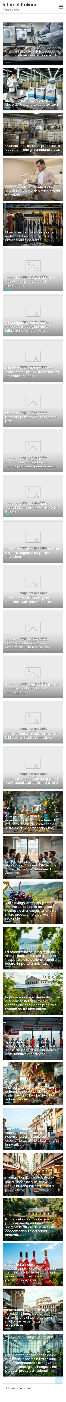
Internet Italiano (20, 5)
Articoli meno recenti (18, 1388)
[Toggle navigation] (61, 6)
